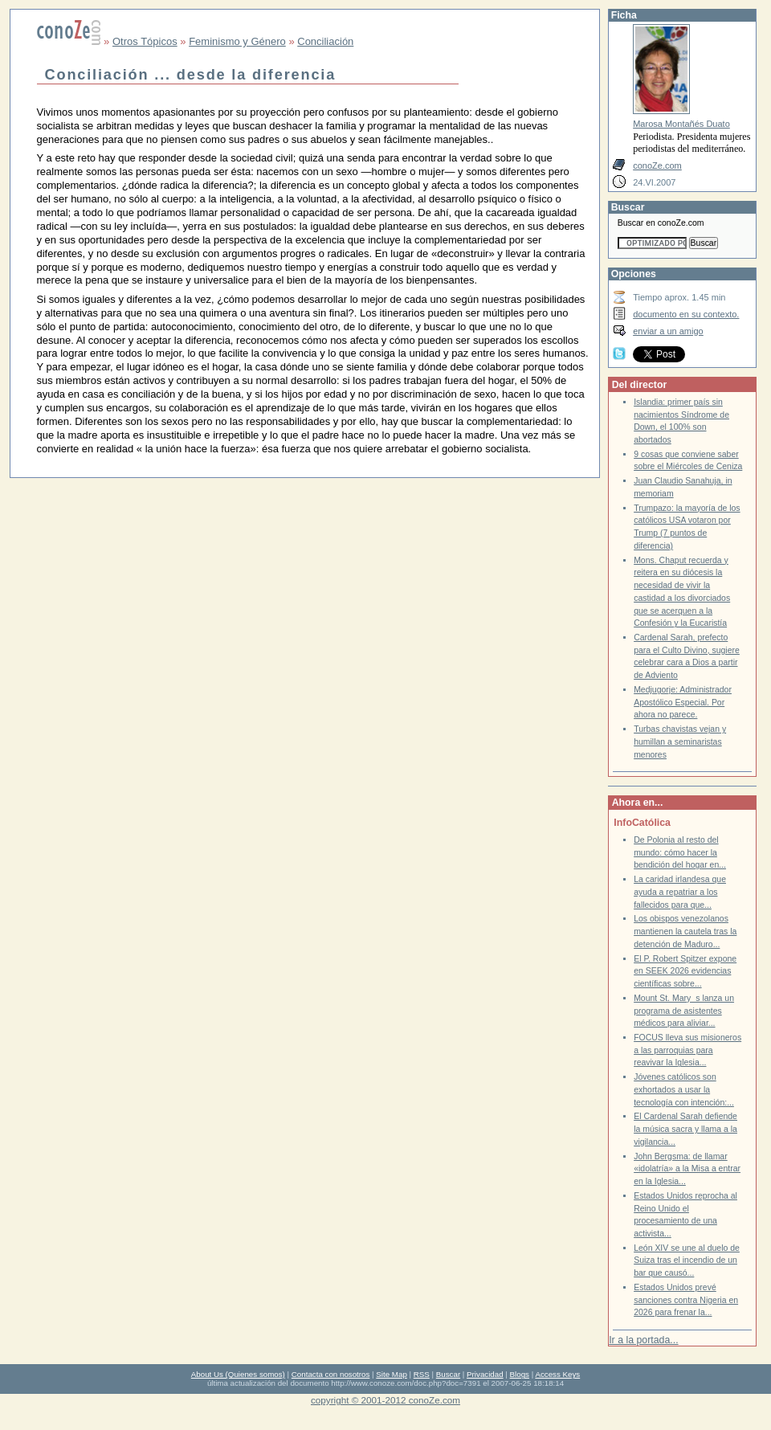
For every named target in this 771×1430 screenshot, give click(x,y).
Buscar (448, 1374)
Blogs (519, 1374)
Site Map (391, 1374)
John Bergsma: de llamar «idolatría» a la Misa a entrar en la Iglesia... (687, 1169)
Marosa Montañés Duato (681, 124)
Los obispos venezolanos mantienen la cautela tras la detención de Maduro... (685, 931)
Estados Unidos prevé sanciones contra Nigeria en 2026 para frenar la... (686, 1300)
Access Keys (557, 1374)
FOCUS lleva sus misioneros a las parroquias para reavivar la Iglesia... (687, 1050)
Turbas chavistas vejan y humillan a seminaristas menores (680, 741)
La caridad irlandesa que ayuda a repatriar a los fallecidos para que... (680, 892)
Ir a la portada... (643, 1340)
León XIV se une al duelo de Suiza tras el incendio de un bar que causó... (687, 1260)
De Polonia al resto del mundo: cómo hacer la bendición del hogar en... (680, 852)
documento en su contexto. (686, 314)
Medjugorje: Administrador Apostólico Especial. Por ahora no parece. (683, 702)
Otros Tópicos (144, 41)
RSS (422, 1374)
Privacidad (485, 1374)
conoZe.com (657, 165)
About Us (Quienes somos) (238, 1374)
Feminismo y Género (237, 41)
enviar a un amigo (668, 331)
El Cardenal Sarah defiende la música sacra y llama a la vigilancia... (685, 1129)
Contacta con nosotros (331, 1374)
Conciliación (325, 41)
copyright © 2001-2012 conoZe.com (385, 1400)
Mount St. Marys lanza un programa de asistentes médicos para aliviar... (684, 1011)
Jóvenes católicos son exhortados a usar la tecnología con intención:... (684, 1089)
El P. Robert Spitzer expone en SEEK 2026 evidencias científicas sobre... (685, 971)
